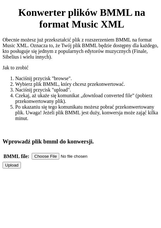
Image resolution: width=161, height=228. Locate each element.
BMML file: (16, 156)
